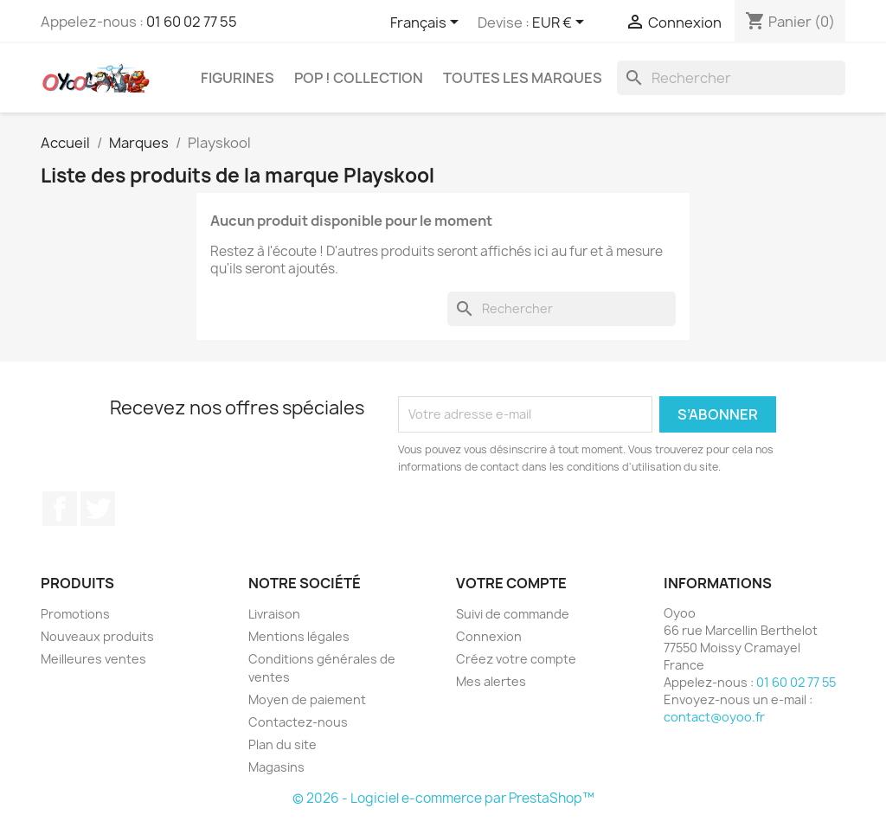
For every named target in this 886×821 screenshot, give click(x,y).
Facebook (59, 508)
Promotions (75, 614)
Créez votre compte (516, 659)
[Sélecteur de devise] (561, 23)
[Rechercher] (731, 78)
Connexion (489, 636)
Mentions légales (299, 636)
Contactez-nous (298, 722)
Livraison (274, 614)
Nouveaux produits (97, 636)
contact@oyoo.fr (714, 717)
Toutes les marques (522, 77)
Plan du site (282, 744)
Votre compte (511, 583)
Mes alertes (491, 681)
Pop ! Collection (358, 77)
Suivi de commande (512, 614)
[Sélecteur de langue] (427, 23)
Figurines (237, 77)
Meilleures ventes (93, 659)
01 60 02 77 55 (191, 21)
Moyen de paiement (307, 699)
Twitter (97, 508)
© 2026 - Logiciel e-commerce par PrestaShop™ (443, 798)
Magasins (276, 767)
